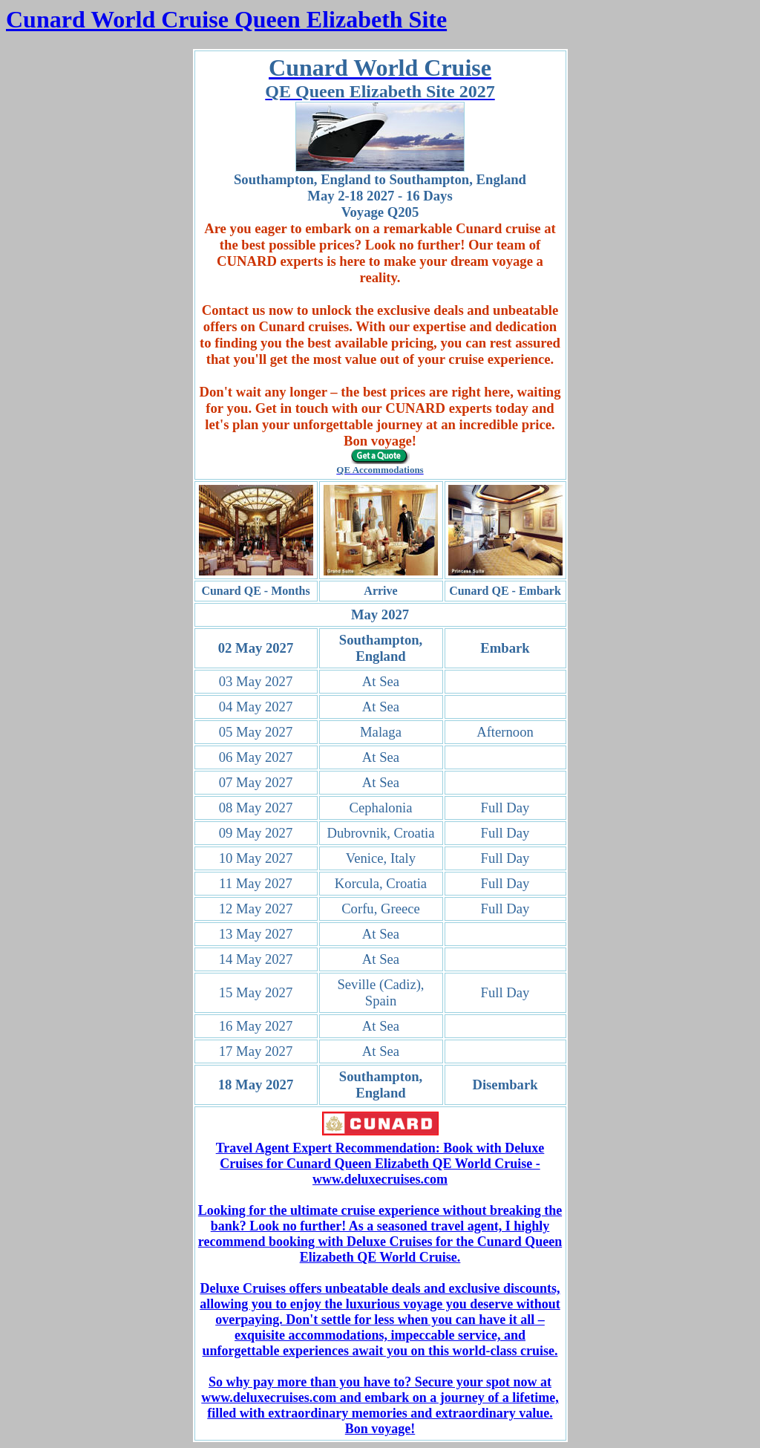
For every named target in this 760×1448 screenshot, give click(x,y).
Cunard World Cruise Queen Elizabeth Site (226, 19)
